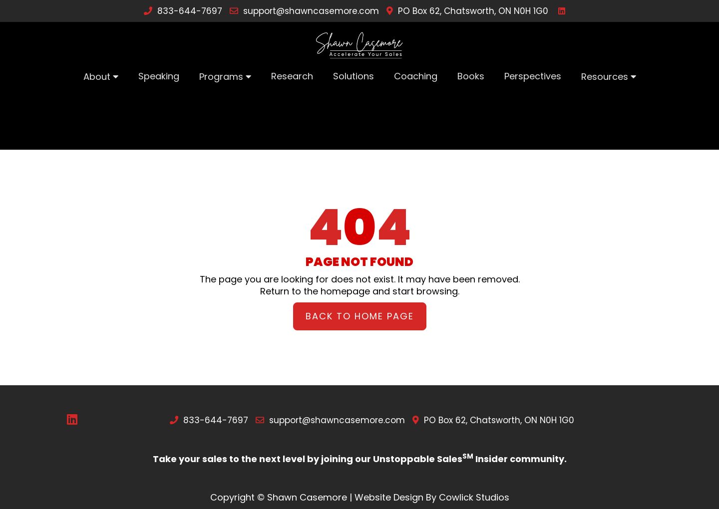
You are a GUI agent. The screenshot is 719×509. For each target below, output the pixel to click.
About (96, 76)
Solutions (353, 76)
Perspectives (532, 76)
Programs (221, 76)
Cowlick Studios (474, 497)
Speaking (158, 76)
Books (470, 76)
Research (292, 76)
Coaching (415, 76)
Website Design (389, 497)
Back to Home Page (360, 316)
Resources (604, 76)
